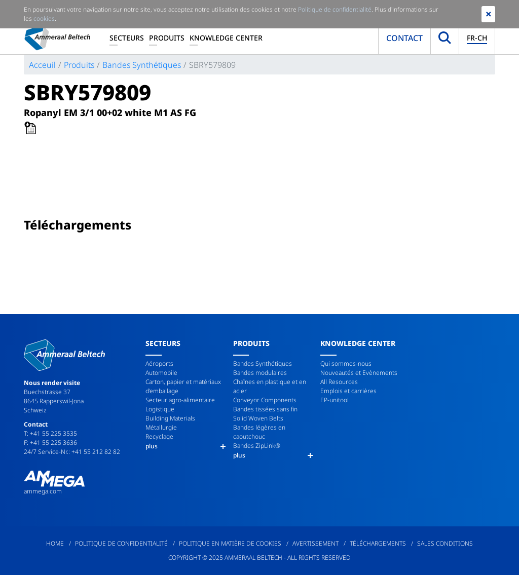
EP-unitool (334, 400)
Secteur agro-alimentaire (180, 400)
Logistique (159, 409)
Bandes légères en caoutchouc (259, 432)
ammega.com (43, 491)
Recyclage (159, 436)
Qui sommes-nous (346, 363)
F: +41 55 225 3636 (50, 442)
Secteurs (126, 38)
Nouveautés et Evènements (358, 372)
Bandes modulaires (260, 372)
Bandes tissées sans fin (265, 409)
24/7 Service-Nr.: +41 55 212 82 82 (72, 451)
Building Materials (170, 418)
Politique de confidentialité (121, 543)
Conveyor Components (264, 400)
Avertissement (315, 543)
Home (55, 543)
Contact (404, 38)
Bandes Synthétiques (141, 64)
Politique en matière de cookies (230, 543)
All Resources (339, 381)
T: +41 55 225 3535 (50, 433)
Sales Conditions (445, 543)
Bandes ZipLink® (256, 445)
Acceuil (42, 64)
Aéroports (159, 363)
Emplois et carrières (348, 391)
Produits (166, 38)
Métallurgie (161, 427)
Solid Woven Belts (258, 418)
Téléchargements (378, 543)
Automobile (161, 372)
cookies (44, 18)
